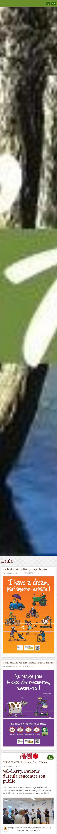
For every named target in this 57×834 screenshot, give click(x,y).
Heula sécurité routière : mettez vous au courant (28, 662)
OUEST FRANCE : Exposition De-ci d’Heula (25, 762)
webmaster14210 (12, 573)
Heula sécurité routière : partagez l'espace (25, 569)
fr (52, 3)
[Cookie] (5, 829)
